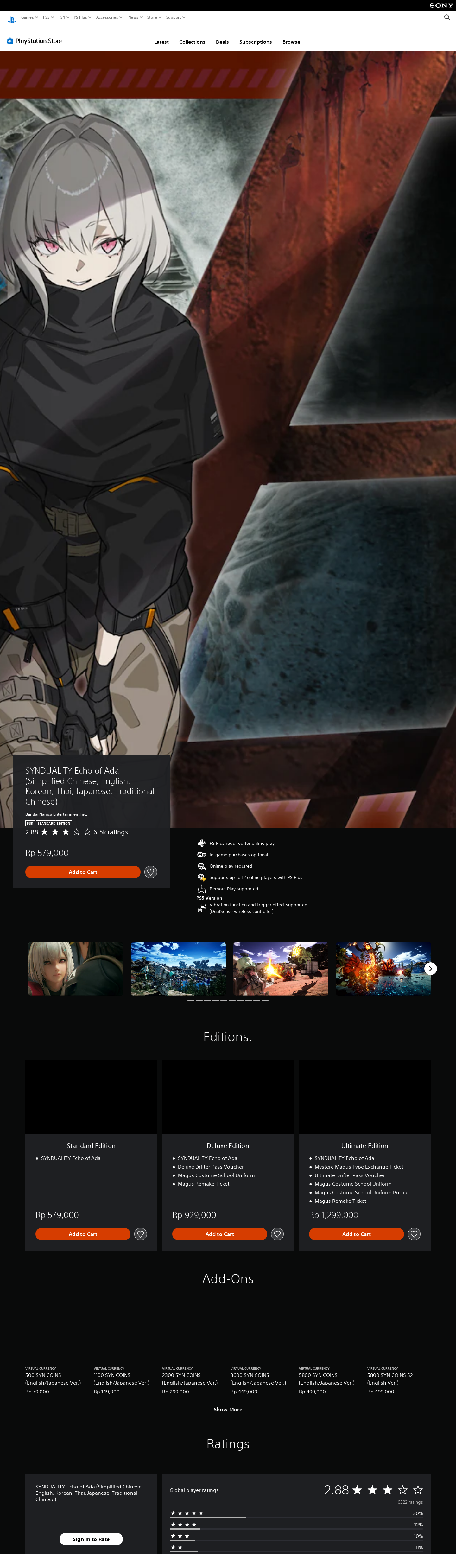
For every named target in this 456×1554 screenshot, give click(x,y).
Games (27, 17)
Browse (291, 36)
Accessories (107, 17)
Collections (192, 36)
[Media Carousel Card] (75, 963)
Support (173, 17)
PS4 (61, 17)
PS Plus (80, 17)
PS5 (46, 17)
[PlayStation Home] (11, 17)
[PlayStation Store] (36, 34)
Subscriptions (255, 36)
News (133, 17)
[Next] (430, 962)
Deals (222, 36)
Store (152, 17)
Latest (161, 36)
